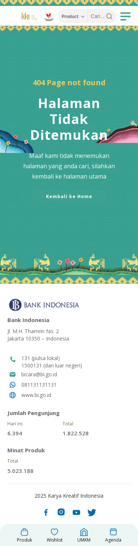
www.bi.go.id (36, 394)
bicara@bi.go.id (39, 374)
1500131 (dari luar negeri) (51, 365)
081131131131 (39, 384)
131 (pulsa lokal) (40, 358)
